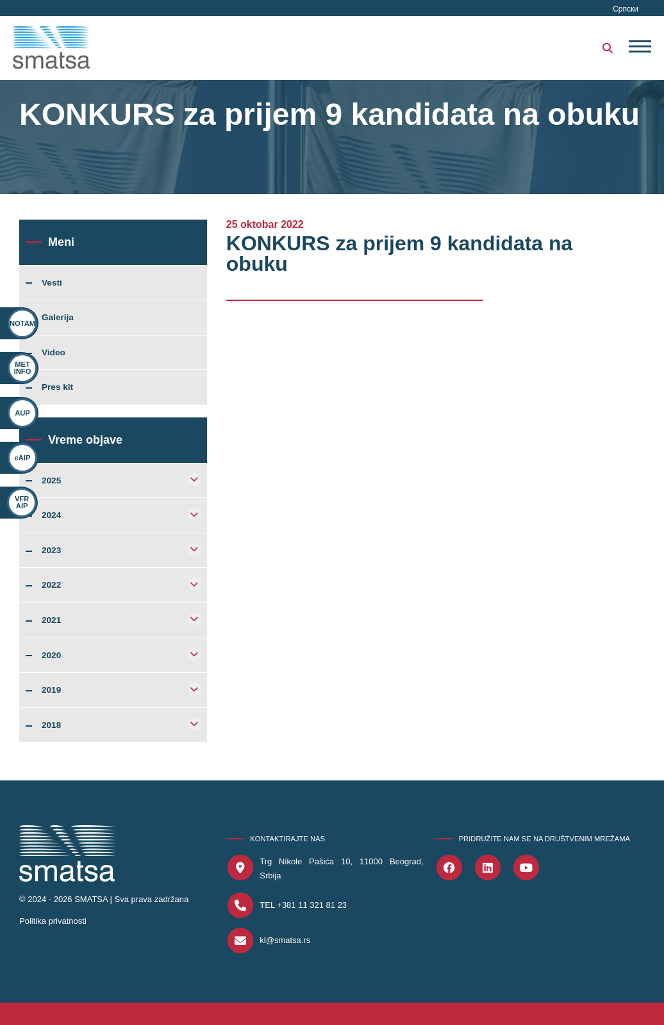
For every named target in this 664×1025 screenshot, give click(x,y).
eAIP (21, 458)
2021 (51, 620)
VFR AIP (15, 502)
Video (53, 352)
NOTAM (22, 323)
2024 (51, 515)
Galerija (58, 317)
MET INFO (22, 367)
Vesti (52, 282)
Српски (625, 8)
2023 (51, 550)
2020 (51, 655)
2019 (51, 690)
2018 (51, 725)
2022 (51, 585)
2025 (51, 480)
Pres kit (57, 387)
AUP (22, 413)
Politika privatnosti (53, 921)
